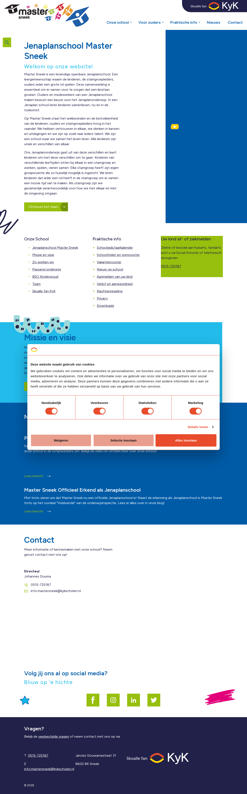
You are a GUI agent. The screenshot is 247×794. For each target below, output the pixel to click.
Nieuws (213, 22)
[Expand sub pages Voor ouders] (166, 15)
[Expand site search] (7, 42)
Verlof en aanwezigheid (114, 284)
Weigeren (61, 440)
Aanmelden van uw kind (114, 277)
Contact (235, 22)
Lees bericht (37, 476)
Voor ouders (149, 22)
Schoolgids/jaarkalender (115, 248)
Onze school (118, 22)
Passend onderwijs (46, 269)
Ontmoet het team (46, 207)
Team (36, 284)
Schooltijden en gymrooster (118, 255)
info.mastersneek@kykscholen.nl (52, 591)
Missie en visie (43, 255)
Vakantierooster (109, 262)
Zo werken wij (43, 262)
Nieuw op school (110, 269)
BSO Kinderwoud (45, 277)
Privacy (102, 298)
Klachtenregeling (109, 291)
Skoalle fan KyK (44, 291)
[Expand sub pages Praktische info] (202, 15)
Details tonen (198, 426)
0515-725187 (171, 266)
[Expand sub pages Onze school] (134, 15)
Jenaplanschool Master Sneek (55, 248)
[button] (175, 126)
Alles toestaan (186, 440)
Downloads (105, 306)
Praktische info (183, 22)
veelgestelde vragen (53, 736)
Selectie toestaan (123, 440)
